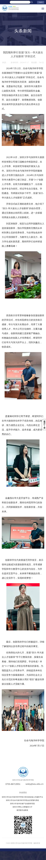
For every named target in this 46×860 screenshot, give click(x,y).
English (40, 2)
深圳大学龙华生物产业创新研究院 (22, 804)
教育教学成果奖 (22, 810)
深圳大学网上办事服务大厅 (22, 807)
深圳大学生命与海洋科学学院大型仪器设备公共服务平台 (22, 797)
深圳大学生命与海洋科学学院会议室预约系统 (22, 800)
